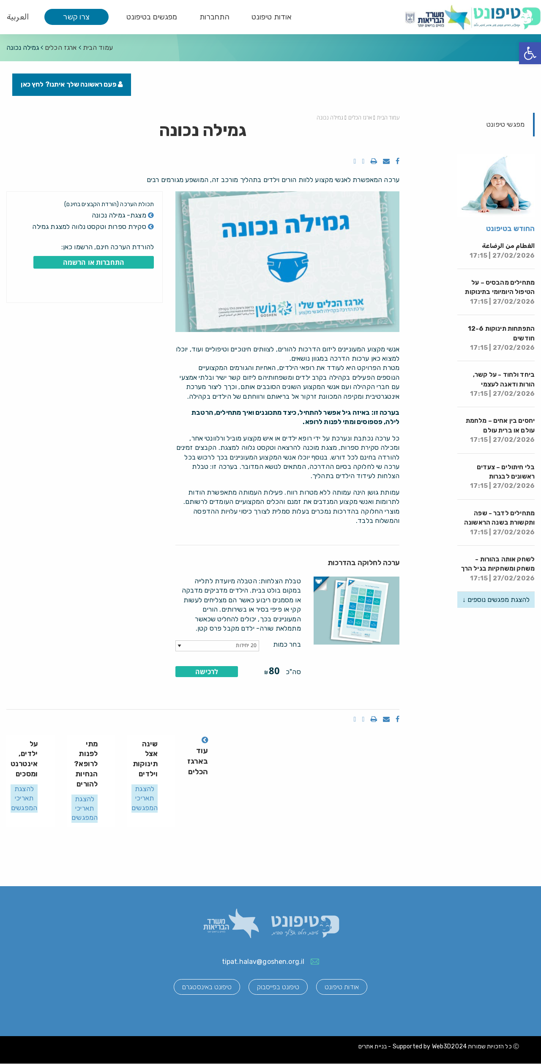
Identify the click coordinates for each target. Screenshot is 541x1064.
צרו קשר (76, 17)
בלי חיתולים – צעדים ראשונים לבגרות (502, 476)
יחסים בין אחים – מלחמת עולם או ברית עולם (500, 430)
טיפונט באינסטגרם (206, 987)
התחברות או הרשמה (93, 262)
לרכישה (206, 671)
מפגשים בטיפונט (152, 17)
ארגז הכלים (61, 48)
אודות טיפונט (271, 17)
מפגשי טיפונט (505, 124)
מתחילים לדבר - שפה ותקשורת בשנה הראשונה (499, 522)
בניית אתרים (372, 1046)
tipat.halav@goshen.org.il (263, 962)
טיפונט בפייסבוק (278, 987)
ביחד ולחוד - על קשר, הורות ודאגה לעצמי (502, 384)
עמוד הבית (98, 48)
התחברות (214, 17)
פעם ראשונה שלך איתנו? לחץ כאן (72, 85)
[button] (530, 53)
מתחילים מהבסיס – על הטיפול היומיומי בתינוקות (500, 292)
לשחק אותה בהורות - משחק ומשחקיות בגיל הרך (498, 569)
